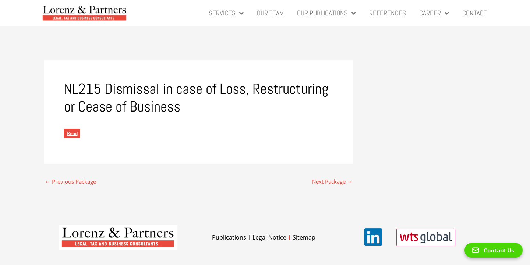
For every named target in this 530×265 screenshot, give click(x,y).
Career (434, 13)
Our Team (270, 13)
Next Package (332, 181)
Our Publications (326, 13)
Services (226, 13)
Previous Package (70, 181)
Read (72, 133)
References (387, 13)
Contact (474, 13)
